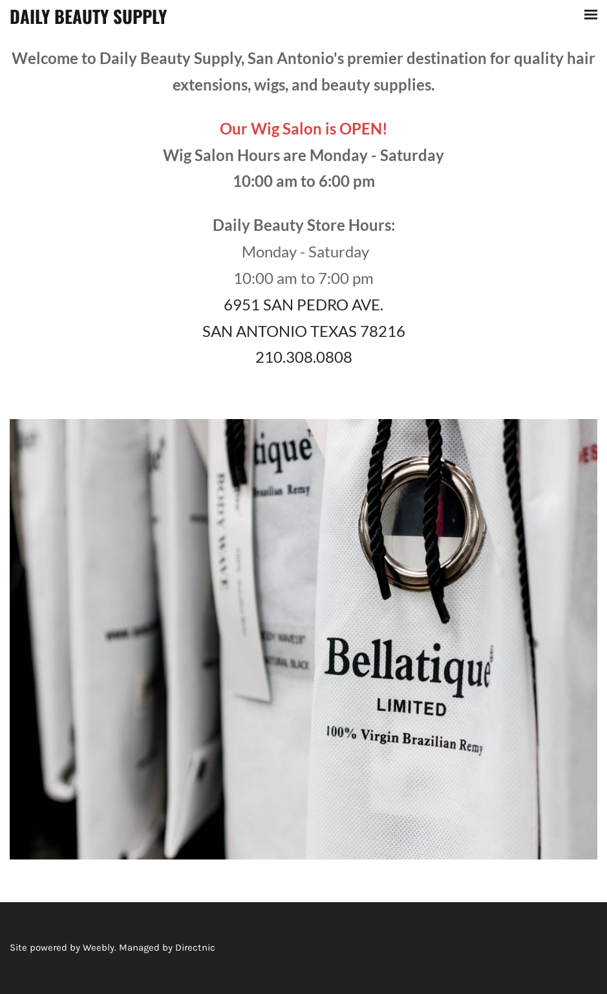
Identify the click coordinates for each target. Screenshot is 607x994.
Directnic (195, 947)
